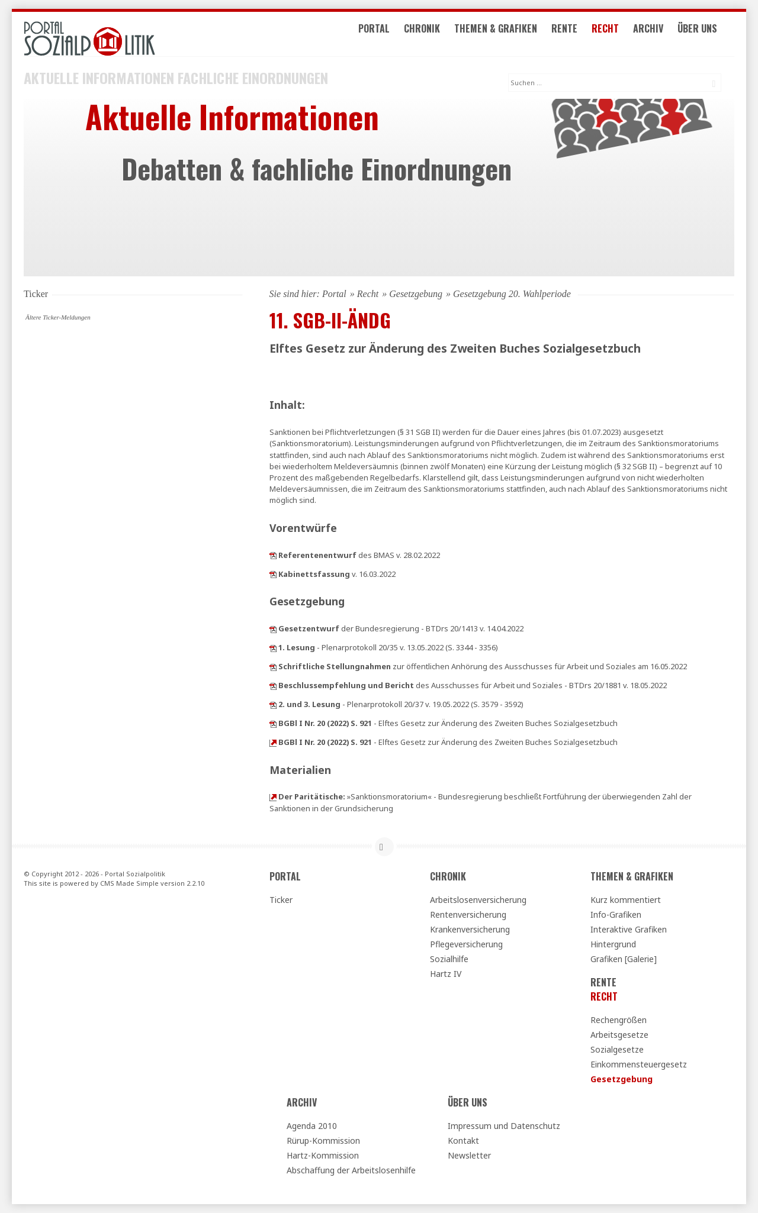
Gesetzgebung (415, 294)
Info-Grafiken (615, 914)
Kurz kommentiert (625, 899)
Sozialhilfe (449, 958)
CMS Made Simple (129, 883)
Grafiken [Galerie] (623, 958)
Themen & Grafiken (508, 34)
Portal (387, 34)
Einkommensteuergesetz (638, 1064)
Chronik (435, 34)
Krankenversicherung (470, 929)
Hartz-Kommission (323, 1155)
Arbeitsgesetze (619, 1034)
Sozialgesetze (617, 1049)
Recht (618, 34)
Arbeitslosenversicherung (478, 899)
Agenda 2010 (312, 1125)
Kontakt (463, 1140)
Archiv (661, 34)
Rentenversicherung (468, 914)
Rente (577, 34)
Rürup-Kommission (323, 1140)
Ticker (281, 899)
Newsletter (469, 1155)
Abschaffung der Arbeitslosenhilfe (351, 1170)
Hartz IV (445, 973)
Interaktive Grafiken (628, 929)
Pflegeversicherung (466, 944)
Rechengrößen (618, 1019)
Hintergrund (613, 944)
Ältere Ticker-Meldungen (58, 317)
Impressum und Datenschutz (504, 1125)
